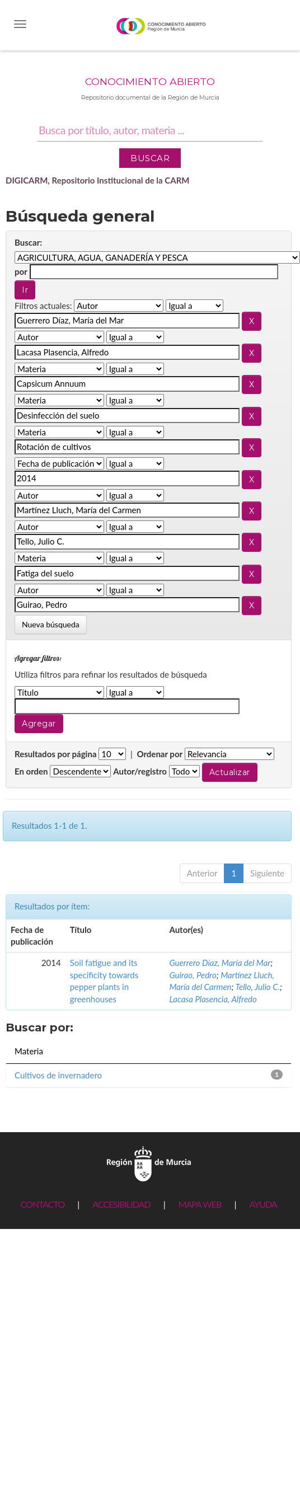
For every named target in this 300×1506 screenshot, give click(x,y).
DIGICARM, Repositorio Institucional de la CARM (98, 180)
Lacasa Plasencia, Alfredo (212, 999)
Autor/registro (140, 771)
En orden (31, 771)
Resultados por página (56, 754)
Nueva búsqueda (50, 624)
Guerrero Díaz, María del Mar (219, 963)
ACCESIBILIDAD (121, 1204)
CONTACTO (42, 1204)
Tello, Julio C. (257, 987)
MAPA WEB (200, 1204)
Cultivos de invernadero (58, 1075)
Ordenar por (159, 754)
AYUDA (262, 1204)
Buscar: (28, 242)
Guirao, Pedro (192, 975)
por (21, 271)
